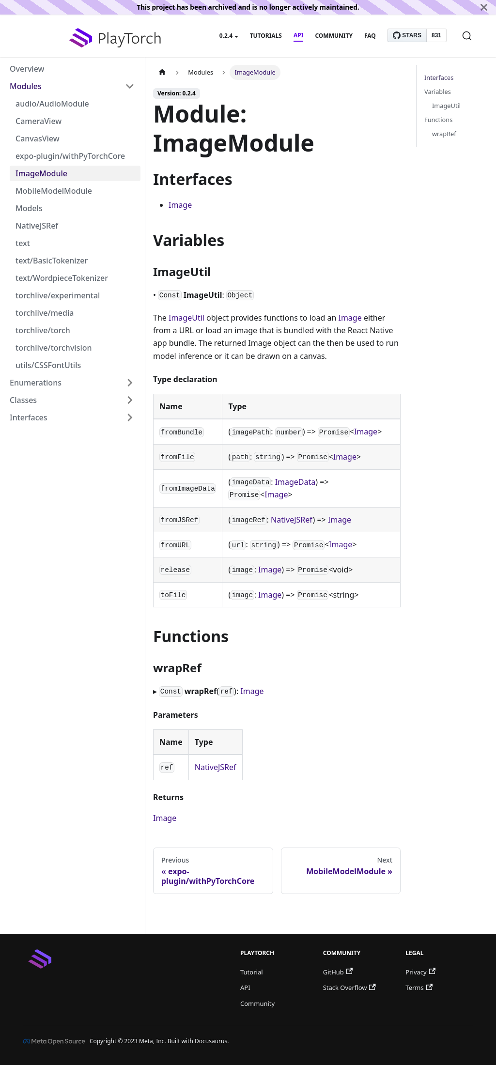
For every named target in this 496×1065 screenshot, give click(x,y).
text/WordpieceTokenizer (62, 278)
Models (29, 208)
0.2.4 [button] (225, 35)
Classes (23, 400)
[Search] (467, 36)
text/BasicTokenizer (52, 260)
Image (180, 205)
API (298, 35)
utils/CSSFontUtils (48, 365)
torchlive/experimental (58, 295)
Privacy (420, 972)
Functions (438, 119)
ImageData (295, 482)
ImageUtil (186, 317)
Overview (27, 68)
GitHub (338, 972)
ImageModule (41, 173)
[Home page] (162, 72)
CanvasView (38, 138)
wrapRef (444, 133)
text (23, 243)
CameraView (39, 121)
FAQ (370, 35)
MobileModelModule (54, 190)
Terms (419, 987)
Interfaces (28, 417)
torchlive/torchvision (54, 347)
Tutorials (266, 35)
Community (334, 35)
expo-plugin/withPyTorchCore (70, 156)
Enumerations (36, 382)
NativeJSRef (37, 225)
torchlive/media (45, 313)
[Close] (484, 7)
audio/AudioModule (52, 103)
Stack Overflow (349, 987)
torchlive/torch (43, 330)
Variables (437, 91)
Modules (26, 86)
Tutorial (251, 972)
